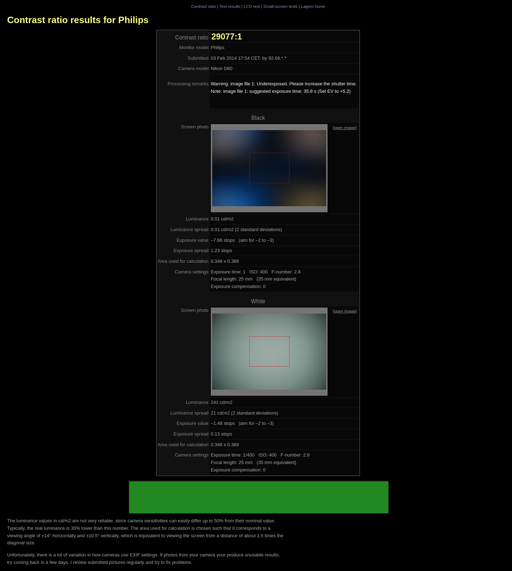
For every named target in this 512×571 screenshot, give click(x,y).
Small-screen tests (280, 6)
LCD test (252, 6)
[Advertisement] (258, 497)
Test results (229, 6)
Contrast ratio (203, 6)
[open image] (345, 127)
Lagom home (313, 6)
